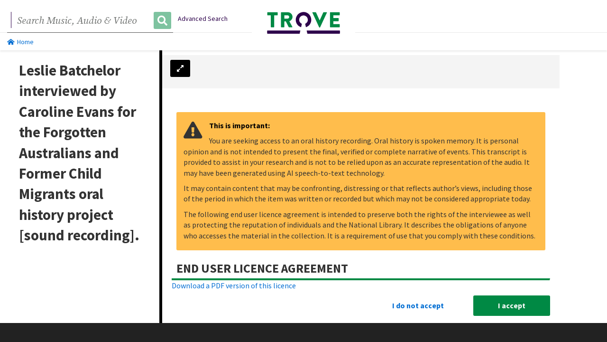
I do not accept (418, 305)
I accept (511, 305)
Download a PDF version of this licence (234, 285)
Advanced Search (203, 18)
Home (20, 42)
